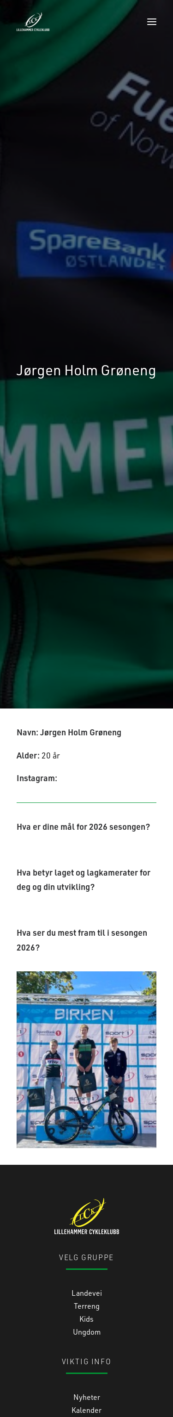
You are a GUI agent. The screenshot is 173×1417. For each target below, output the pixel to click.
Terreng (87, 1217)
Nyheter (86, 1308)
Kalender (86, 1321)
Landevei (87, 1204)
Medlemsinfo (86, 1334)
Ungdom (87, 1243)
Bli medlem (86, 1347)
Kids (86, 1230)
